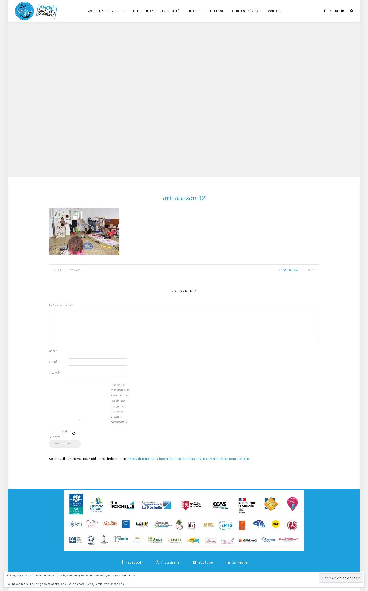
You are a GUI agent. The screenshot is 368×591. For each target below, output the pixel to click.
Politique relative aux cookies (105, 584)
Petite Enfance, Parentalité (156, 11)
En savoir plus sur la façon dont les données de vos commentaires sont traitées (188, 459)
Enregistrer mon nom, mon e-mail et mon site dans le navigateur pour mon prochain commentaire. (120, 403)
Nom (53, 351)
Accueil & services (104, 11)
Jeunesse (216, 11)
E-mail (54, 361)
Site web (54, 372)
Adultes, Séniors (246, 11)
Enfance (194, 11)
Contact (274, 11)
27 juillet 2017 (69, 270)
